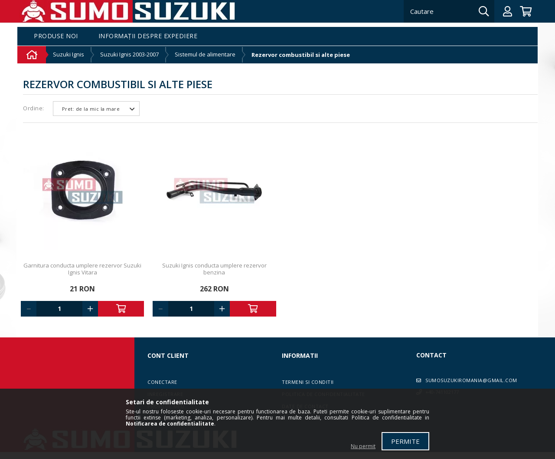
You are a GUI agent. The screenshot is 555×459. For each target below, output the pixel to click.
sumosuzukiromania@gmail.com (471, 380)
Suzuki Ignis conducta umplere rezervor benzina (214, 269)
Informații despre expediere (148, 36)
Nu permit (363, 446)
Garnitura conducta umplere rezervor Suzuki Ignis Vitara (82, 269)
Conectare (162, 382)
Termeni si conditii (308, 382)
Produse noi (56, 36)
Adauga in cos (121, 309)
